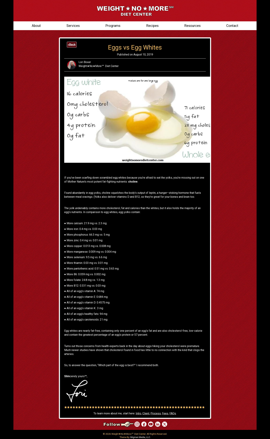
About (36, 26)
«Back (72, 44)
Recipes (152, 26)
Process (155, 413)
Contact (232, 26)
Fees (165, 413)
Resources (192, 26)
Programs (112, 26)
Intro (138, 413)
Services (73, 26)
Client (145, 413)
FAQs (172, 413)
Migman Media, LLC (140, 437)
